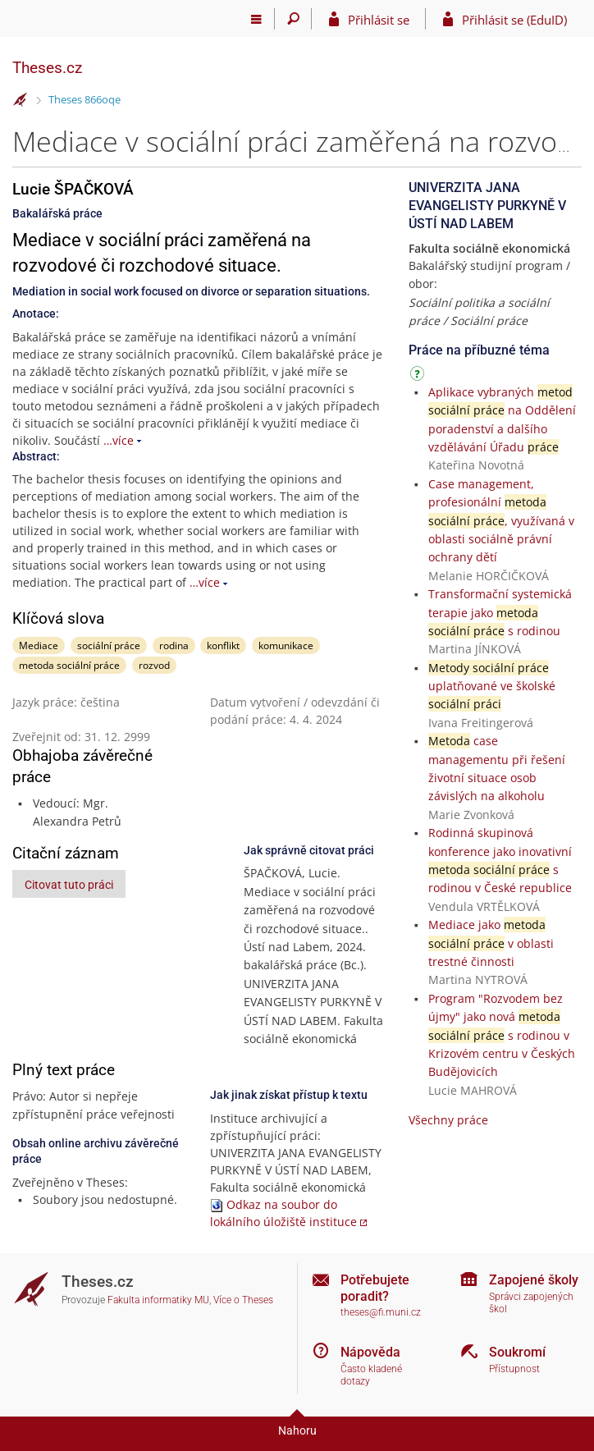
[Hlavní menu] (256, 19)
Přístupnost (514, 1369)
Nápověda (370, 1352)
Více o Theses (243, 1300)
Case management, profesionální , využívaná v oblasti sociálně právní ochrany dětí (501, 520)
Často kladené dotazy (371, 1375)
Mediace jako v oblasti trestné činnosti (491, 943)
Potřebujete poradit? (374, 1287)
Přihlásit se (378, 19)
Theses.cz (47, 67)
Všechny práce (448, 1120)
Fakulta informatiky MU (158, 1300)
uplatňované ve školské (491, 686)
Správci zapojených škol (531, 1303)
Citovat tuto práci (69, 884)
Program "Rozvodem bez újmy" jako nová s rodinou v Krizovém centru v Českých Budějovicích (501, 1035)
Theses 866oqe (84, 99)
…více (118, 440)
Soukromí (517, 1352)
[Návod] (419, 376)
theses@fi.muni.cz (380, 1312)
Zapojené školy (533, 1280)
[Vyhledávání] (293, 19)
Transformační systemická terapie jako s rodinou (500, 612)
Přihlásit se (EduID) (514, 19)
